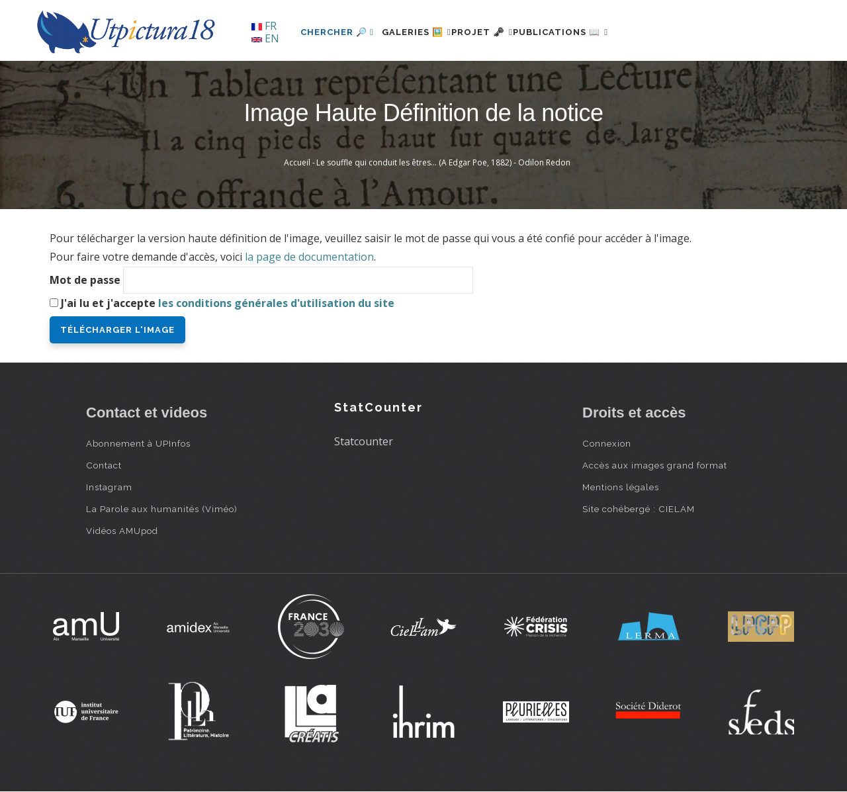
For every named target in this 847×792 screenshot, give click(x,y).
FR (264, 26)
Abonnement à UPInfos (138, 443)
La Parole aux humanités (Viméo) (162, 509)
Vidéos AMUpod (122, 530)
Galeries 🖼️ (424, 32)
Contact (104, 465)
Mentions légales (620, 487)
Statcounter (363, 441)
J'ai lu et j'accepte (227, 303)
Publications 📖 (599, 32)
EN (265, 38)
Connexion (606, 443)
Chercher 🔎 (337, 32)
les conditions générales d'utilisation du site (276, 303)
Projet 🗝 (506, 32)
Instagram (109, 487)
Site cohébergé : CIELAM (638, 509)
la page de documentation (309, 256)
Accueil (297, 162)
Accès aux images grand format (654, 465)
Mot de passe (85, 280)
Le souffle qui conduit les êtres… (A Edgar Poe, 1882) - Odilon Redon (443, 162)
